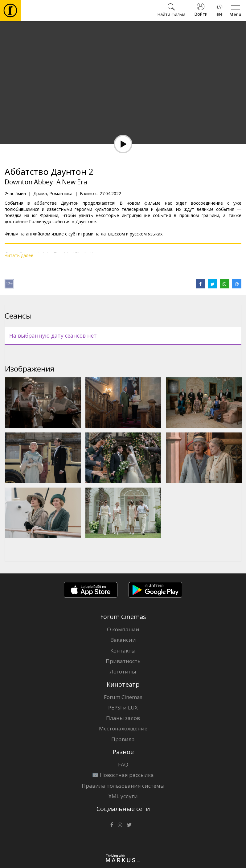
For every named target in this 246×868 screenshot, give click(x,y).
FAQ (123, 764)
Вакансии (123, 639)
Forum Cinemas (123, 697)
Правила (123, 739)
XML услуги (123, 796)
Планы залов (123, 717)
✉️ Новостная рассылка (123, 774)
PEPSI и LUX (123, 707)
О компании (123, 629)
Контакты (123, 650)
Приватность (123, 661)
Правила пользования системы (123, 785)
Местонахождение (123, 728)
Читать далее (19, 255)
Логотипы (123, 671)
